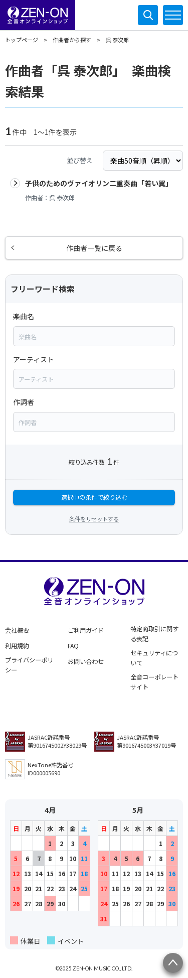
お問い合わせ (86, 661)
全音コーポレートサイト (154, 681)
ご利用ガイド (86, 630)
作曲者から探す (72, 40)
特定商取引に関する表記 (154, 633)
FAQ (73, 645)
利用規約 (17, 645)
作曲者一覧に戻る (94, 248)
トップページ (21, 40)
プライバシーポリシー (29, 664)
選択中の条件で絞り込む (94, 497)
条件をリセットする (94, 519)
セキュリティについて (154, 657)
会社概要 (17, 630)
